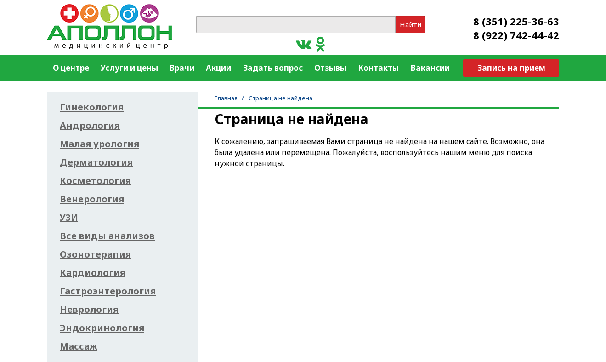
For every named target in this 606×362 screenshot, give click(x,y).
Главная (226, 98)
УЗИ (69, 217)
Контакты (378, 68)
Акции (218, 68)
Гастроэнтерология (108, 291)
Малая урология (99, 144)
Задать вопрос (273, 68)
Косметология (95, 180)
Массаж (78, 346)
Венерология (92, 199)
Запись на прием (511, 68)
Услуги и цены (129, 68)
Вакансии (430, 68)
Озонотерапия (95, 254)
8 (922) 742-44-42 (516, 35)
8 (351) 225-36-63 (516, 21)
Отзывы (330, 68)
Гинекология (92, 107)
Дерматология (96, 162)
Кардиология (92, 272)
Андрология (90, 125)
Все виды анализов (107, 236)
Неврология (89, 309)
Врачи (182, 68)
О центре (71, 68)
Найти (410, 24)
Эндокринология (102, 328)
